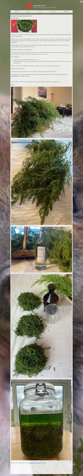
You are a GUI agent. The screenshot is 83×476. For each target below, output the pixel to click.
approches (16, 11)
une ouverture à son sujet (34, 463)
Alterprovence (14, 76)
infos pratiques (52, 11)
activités (28, 11)
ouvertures (66, 11)
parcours (40, 11)
